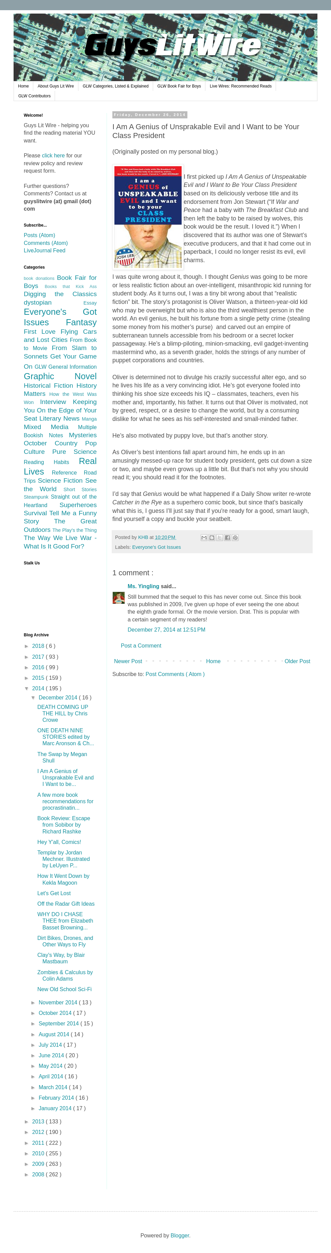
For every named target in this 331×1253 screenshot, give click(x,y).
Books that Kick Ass (71, 286)
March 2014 (54, 1087)
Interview (56, 401)
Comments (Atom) (46, 243)
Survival (36, 513)
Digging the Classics (60, 293)
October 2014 (56, 1013)
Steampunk (37, 497)
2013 (39, 1121)
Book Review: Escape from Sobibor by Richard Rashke (63, 824)
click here (53, 155)
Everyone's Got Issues (156, 547)
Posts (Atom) (39, 235)
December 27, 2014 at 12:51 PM (166, 630)
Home (23, 86)
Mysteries (83, 435)
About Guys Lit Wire (56, 86)
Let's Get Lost (54, 893)
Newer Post (128, 661)
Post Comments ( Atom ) (175, 674)
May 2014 (51, 1066)
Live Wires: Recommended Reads (241, 86)
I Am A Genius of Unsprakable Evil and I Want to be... (65, 777)
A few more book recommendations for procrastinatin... (65, 801)
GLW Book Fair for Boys (179, 86)
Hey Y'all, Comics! (59, 842)
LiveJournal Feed (45, 250)
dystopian (54, 302)
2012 (39, 1132)
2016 (39, 667)
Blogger (180, 1235)
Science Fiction (61, 480)
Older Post (297, 661)
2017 (39, 657)
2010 (39, 1153)
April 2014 (52, 1076)
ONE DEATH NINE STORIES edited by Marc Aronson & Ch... (65, 737)
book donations (40, 278)
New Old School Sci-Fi (64, 989)
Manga (89, 419)
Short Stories (80, 489)
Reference (68, 473)
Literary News (60, 418)
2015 (39, 678)
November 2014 (59, 1002)
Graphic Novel (60, 376)
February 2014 (57, 1098)
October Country (54, 443)
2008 (39, 1174)
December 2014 (59, 697)
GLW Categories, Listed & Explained (116, 86)
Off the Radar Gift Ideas (66, 904)
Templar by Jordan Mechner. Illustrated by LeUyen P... (63, 859)
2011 (39, 1143)
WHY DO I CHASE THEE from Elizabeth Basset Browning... (65, 920)
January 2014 (56, 1108)
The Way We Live (52, 537)
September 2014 (59, 1023)
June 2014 (52, 1055)
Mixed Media (51, 426)
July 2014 (51, 1045)
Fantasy (81, 322)
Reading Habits (51, 462)
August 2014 (55, 1034)
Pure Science (74, 451)
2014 (39, 688)
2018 (39, 646)
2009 (39, 1164)
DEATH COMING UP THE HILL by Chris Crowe (62, 713)
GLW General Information (66, 367)
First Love (42, 331)
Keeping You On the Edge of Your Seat (60, 410)
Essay (90, 303)
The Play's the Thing (74, 530)
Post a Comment (141, 646)
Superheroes (78, 504)
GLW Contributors (34, 96)
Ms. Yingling (144, 586)
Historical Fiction (50, 385)
